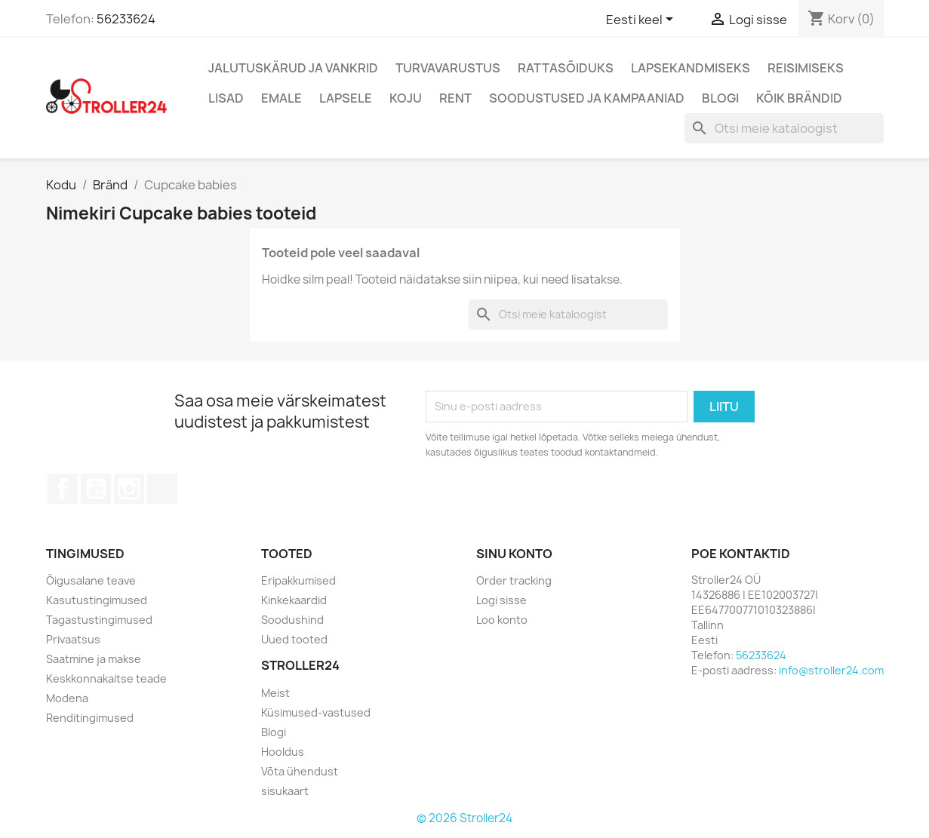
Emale (281, 98)
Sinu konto (514, 553)
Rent (455, 98)
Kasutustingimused (96, 600)
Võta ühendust (299, 771)
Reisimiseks (806, 68)
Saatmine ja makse (93, 659)
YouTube (96, 489)
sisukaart (285, 791)
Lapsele (345, 98)
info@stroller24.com (831, 670)
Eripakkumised (298, 580)
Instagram (129, 489)
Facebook (63, 489)
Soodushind (292, 619)
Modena (67, 698)
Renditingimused (90, 718)
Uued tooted (294, 639)
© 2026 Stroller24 (464, 818)
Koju (405, 98)
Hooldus (282, 751)
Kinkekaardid (294, 600)
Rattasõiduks (566, 68)
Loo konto (502, 619)
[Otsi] (784, 128)
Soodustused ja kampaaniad (586, 98)
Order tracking (514, 580)
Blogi (720, 98)
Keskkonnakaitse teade (106, 678)
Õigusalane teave (91, 580)
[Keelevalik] (642, 20)
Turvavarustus (447, 68)
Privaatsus (73, 639)
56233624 (126, 19)
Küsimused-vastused (316, 712)
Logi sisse (501, 600)
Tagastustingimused (99, 619)
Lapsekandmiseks (690, 68)
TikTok (162, 489)
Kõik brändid (799, 98)
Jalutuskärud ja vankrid (293, 68)
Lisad (226, 98)
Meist (275, 693)
